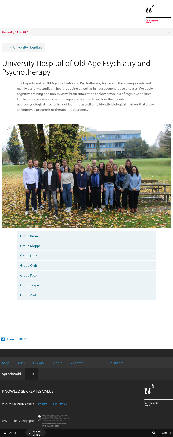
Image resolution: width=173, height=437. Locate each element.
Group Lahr (28, 255)
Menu (12, 432)
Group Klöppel (31, 245)
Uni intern (116, 362)
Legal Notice (59, 404)
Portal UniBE (37, 433)
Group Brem (29, 236)
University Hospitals (27, 47)
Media (57, 362)
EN (31, 373)
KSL (96, 362)
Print (27, 339)
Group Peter (29, 275)
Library (38, 362)
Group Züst (28, 295)
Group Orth (28, 265)
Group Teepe (29, 285)
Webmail (78, 362)
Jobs (21, 362)
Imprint (42, 404)
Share (10, 339)
